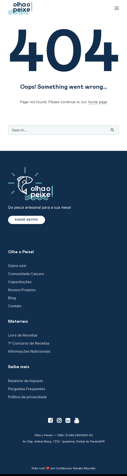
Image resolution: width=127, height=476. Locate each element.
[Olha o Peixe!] (20, 8)
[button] (112, 129)
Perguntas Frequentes (26, 389)
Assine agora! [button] (27, 220)
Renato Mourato (84, 468)
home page (97, 102)
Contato (14, 306)
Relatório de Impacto (25, 381)
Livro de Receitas (22, 335)
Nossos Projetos (22, 290)
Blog (12, 298)
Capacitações (20, 282)
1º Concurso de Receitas (28, 343)
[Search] (63, 130)
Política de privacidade (27, 397)
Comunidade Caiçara (26, 274)
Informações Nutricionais (29, 351)
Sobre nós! (17, 265)
